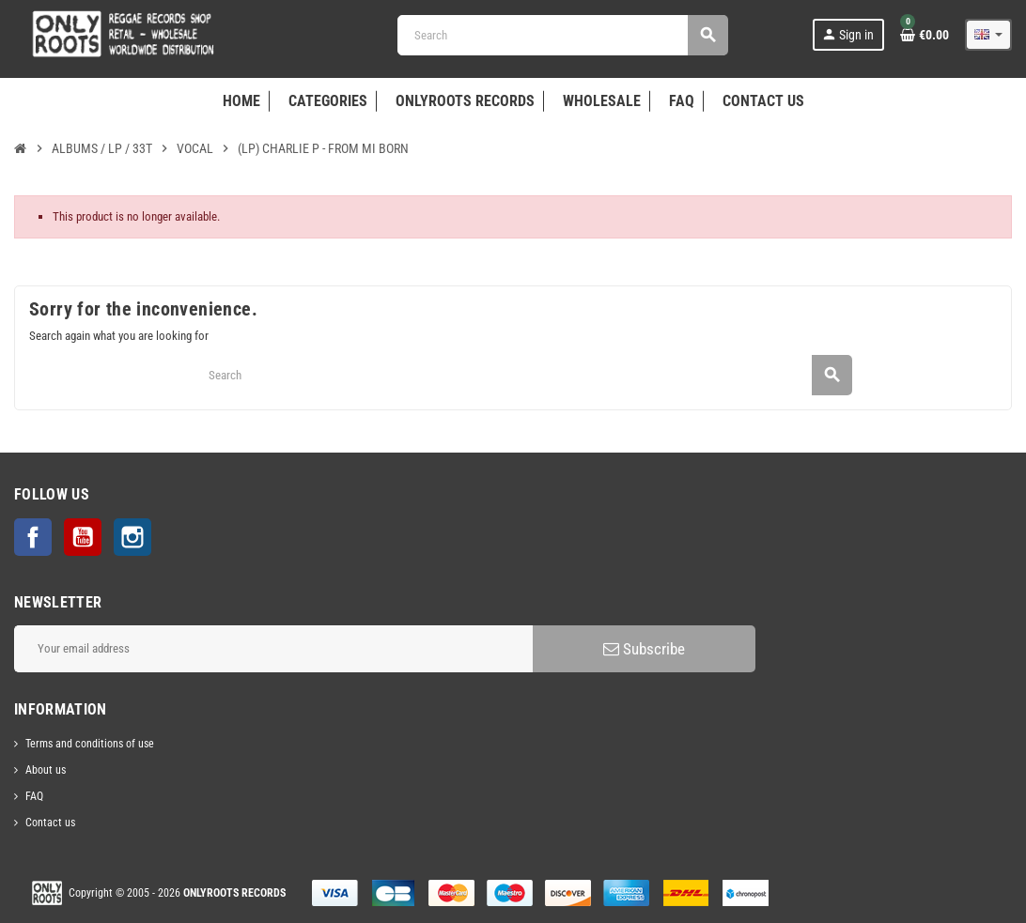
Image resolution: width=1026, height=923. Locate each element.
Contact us (50, 822)
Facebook (33, 537)
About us (45, 770)
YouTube (82, 537)
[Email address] (273, 648)
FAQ (34, 796)
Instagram (132, 537)
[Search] (562, 35)
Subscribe (644, 648)
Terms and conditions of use (89, 743)
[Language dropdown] (988, 35)
